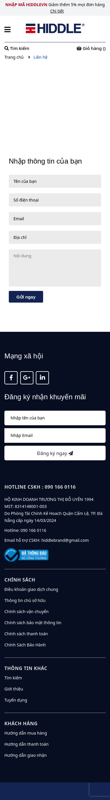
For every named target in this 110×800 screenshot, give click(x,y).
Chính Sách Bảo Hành (25, 645)
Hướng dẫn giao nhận (25, 755)
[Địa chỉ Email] (55, 435)
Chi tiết (57, 11)
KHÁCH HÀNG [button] (21, 723)
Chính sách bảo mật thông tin (32, 622)
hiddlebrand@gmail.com (65, 540)
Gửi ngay (25, 296)
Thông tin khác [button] (25, 668)
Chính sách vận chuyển (26, 611)
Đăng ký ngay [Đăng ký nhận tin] (55, 453)
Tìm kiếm (13, 678)
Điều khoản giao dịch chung (31, 589)
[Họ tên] (55, 418)
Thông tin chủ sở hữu (24, 600)
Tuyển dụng (15, 700)
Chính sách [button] (19, 580)
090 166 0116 (33, 530)
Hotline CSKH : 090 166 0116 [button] (40, 487)
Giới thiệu (13, 689)
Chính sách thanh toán (26, 633)
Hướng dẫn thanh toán (26, 744)
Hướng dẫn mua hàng (25, 733)
